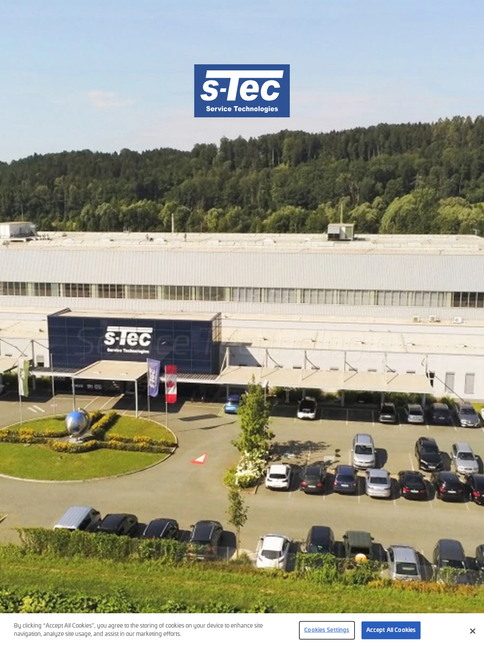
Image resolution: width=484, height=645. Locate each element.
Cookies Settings (326, 635)
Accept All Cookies (391, 635)
